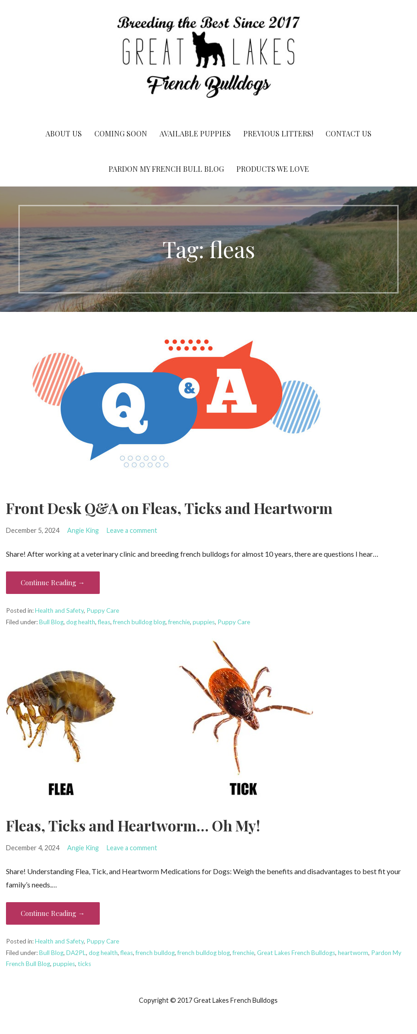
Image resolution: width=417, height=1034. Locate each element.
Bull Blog (51, 622)
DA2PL (76, 952)
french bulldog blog (139, 622)
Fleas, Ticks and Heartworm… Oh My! (133, 825)
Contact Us (348, 133)
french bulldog (155, 952)
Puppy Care (102, 610)
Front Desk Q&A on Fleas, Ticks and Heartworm (169, 508)
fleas (104, 622)
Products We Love (272, 169)
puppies (204, 622)
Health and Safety (59, 610)
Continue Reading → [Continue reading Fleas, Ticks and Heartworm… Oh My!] (53, 913)
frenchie (179, 622)
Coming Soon (120, 133)
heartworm (353, 952)
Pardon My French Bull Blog (166, 169)
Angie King (83, 530)
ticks (84, 963)
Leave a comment (132, 530)
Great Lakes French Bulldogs (296, 952)
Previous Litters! (278, 133)
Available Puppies (195, 133)
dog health (80, 622)
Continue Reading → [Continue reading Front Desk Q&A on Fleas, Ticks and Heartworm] (53, 582)
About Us (64, 133)
